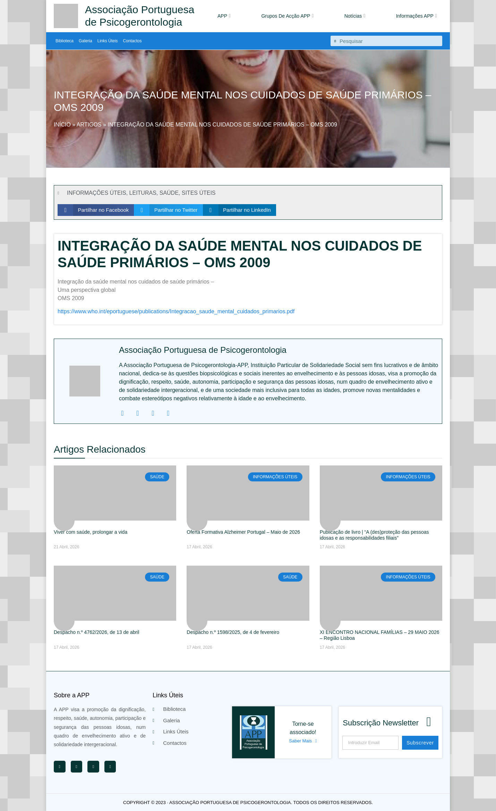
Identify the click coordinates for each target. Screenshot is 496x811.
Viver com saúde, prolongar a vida (90, 532)
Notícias (355, 16)
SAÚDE (169, 193)
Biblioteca (64, 40)
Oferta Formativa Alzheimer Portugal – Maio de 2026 (243, 532)
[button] (96, 210)
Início (62, 125)
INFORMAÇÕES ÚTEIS (96, 193)
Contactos (132, 40)
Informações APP (416, 16)
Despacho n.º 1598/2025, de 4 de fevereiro (233, 632)
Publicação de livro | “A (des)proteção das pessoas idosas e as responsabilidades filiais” (374, 535)
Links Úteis (107, 40)
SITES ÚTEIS (199, 193)
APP (224, 16)
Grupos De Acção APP (287, 16)
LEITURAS (142, 193)
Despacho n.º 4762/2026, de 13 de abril (96, 632)
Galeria (85, 40)
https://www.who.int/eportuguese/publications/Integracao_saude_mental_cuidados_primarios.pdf (176, 311)
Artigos (89, 125)
